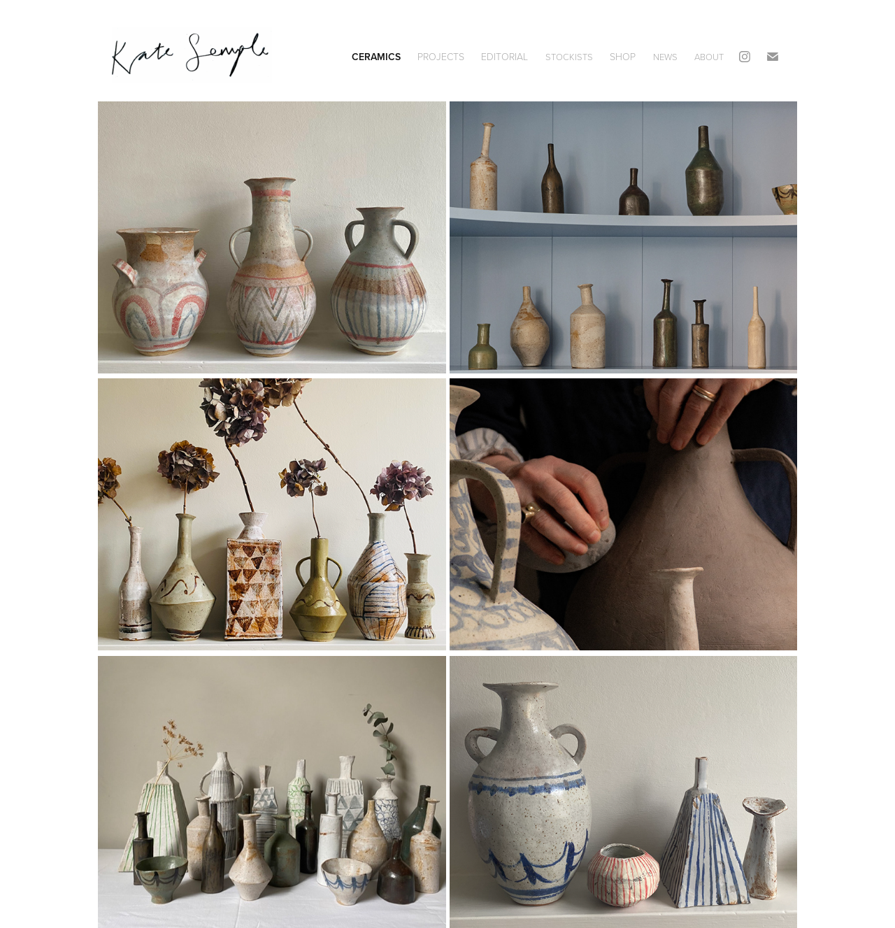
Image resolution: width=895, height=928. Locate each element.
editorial (504, 56)
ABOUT (709, 56)
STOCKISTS (569, 56)
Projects (440, 56)
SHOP (623, 56)
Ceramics (376, 57)
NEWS (665, 56)
